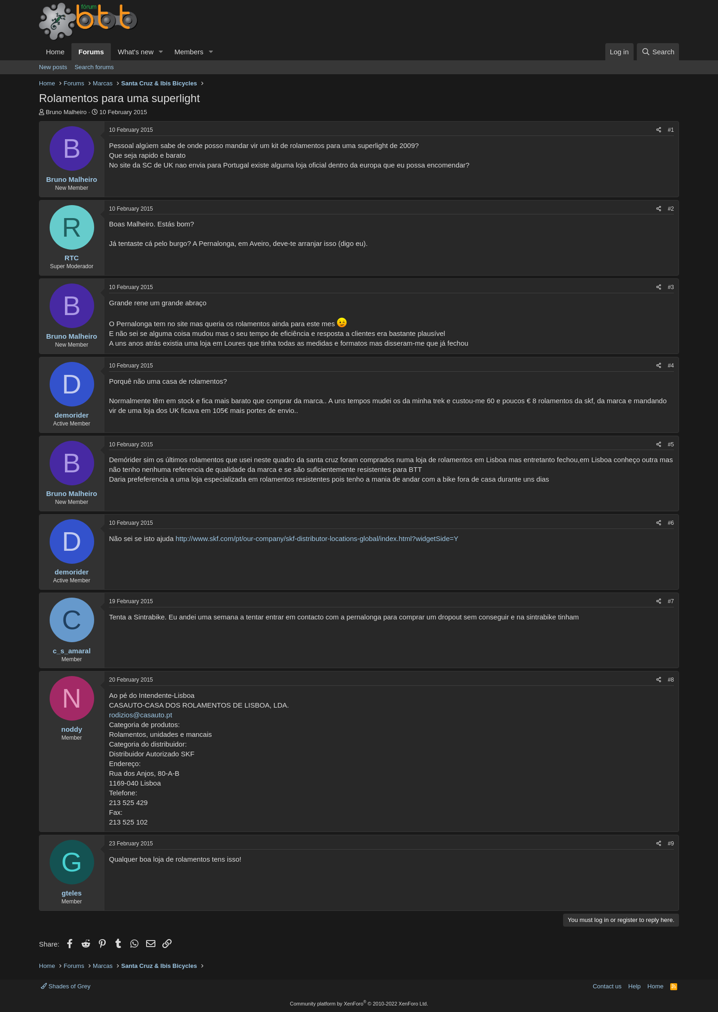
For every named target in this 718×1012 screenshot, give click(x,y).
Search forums (94, 67)
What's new (136, 52)
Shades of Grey (65, 986)
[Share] (659, 130)
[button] (160, 51)
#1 (671, 130)
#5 (671, 444)
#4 (671, 365)
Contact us (607, 986)
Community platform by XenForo (359, 1003)
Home (55, 52)
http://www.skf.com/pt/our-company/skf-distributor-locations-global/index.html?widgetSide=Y (316, 538)
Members (189, 52)
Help (634, 986)
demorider (72, 415)
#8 (671, 680)
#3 (671, 287)
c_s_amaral (72, 651)
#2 (671, 209)
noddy (71, 729)
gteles (72, 893)
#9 (671, 843)
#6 (671, 523)
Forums (91, 52)
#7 (671, 601)
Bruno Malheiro (66, 112)
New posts (53, 67)
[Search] (658, 51)
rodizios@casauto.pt (140, 715)
